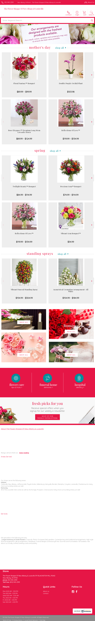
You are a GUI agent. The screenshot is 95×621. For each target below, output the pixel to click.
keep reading (24, 453)
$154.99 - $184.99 (71, 297)
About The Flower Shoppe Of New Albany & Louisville (22, 429)
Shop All (59, 47)
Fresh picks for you (47, 406)
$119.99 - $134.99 (71, 138)
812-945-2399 (9, 2)
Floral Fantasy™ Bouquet (24, 83)
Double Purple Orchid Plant (71, 83)
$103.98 (70, 91)
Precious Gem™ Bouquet (70, 186)
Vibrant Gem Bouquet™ (71, 233)
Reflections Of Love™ (71, 130)
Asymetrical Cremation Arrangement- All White (70, 290)
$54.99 (71, 241)
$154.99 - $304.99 (24, 297)
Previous (3, 74)
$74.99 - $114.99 (70, 194)
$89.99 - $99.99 (24, 91)
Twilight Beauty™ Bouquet (24, 186)
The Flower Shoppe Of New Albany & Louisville (24, 8)
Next (92, 74)
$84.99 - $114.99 (24, 194)
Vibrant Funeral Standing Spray (24, 289)
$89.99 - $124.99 (24, 138)
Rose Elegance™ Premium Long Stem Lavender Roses (24, 131)
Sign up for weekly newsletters (47, 417)
